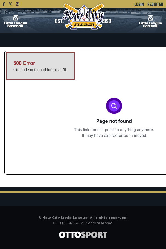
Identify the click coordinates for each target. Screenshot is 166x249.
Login (139, 4)
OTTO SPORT (68, 223)
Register (155, 4)
